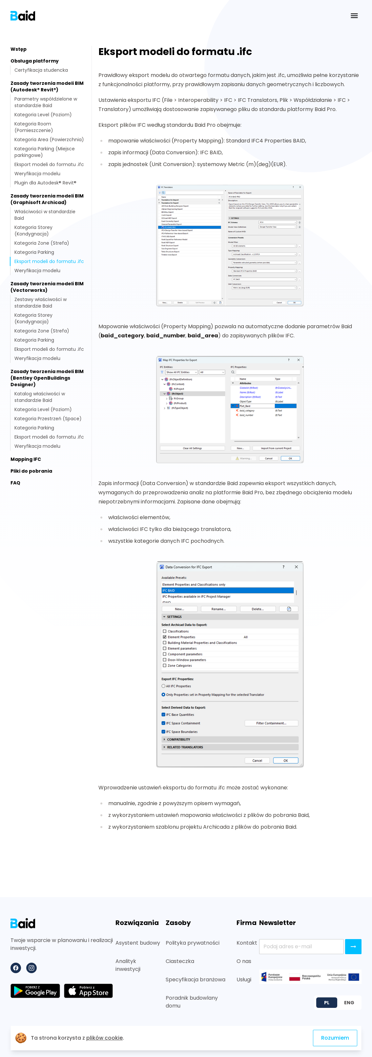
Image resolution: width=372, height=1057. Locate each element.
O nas (244, 961)
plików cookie (104, 1038)
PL (326, 1002)
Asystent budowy (137, 943)
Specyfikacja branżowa (195, 979)
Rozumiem (335, 1038)
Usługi (244, 979)
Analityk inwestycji (127, 965)
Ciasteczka (180, 961)
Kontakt (247, 943)
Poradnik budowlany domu (192, 1002)
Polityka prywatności (192, 943)
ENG (349, 1002)
